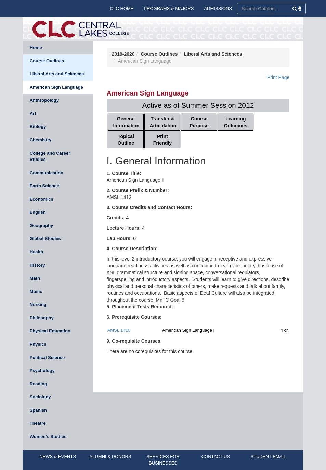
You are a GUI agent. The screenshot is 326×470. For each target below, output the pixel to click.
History (37, 265)
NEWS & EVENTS (57, 456)
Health (36, 251)
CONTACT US (215, 456)
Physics (38, 344)
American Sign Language (56, 87)
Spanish (38, 410)
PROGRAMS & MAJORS (169, 8)
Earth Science (44, 185)
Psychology (42, 370)
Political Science (47, 357)
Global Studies (45, 238)
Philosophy (42, 317)
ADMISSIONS (218, 8)
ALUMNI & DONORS (110, 456)
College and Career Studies (50, 156)
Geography (41, 225)
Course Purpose (199, 122)
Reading (38, 383)
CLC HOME (122, 8)
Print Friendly (162, 140)
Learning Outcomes (235, 122)
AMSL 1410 (118, 330)
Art (33, 113)
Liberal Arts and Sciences (57, 73)
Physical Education (50, 330)
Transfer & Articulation (162, 122)
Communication (46, 172)
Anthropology (44, 100)
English (38, 212)
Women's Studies (48, 436)
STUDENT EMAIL (268, 456)
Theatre (38, 423)
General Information (126, 122)
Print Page (278, 77)
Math (35, 278)
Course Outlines (47, 60)
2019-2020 (123, 54)
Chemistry (41, 139)
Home (36, 47)
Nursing (38, 304)
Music (36, 291)
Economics (41, 199)
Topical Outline (126, 140)
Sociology (40, 396)
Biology (38, 126)
